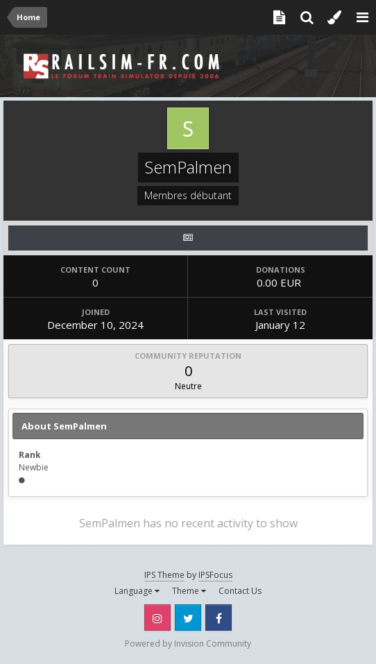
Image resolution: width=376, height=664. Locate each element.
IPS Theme (164, 575)
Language (137, 591)
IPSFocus (215, 575)
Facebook (218, 617)
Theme (189, 591)
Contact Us (240, 591)
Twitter (188, 617)
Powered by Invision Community (188, 643)
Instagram (157, 617)
